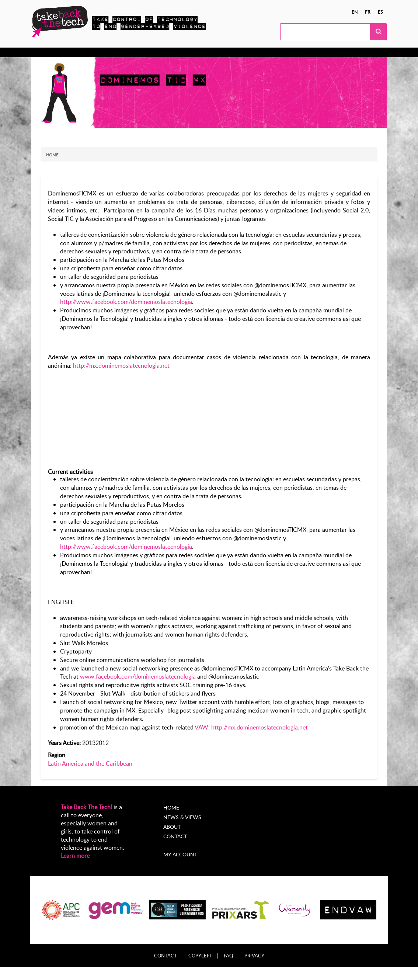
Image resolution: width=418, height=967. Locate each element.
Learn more (75, 856)
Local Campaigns (145, 52)
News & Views (182, 817)
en (355, 12)
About (230, 52)
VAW (201, 727)
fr (367, 12)
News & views (194, 52)
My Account (263, 52)
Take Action (100, 52)
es (380, 12)
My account (180, 854)
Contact (175, 836)
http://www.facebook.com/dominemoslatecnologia (126, 302)
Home (52, 155)
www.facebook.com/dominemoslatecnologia (138, 676)
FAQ (228, 955)
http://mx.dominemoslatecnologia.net (121, 365)
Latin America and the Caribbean (90, 763)
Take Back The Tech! (86, 807)
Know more (60, 52)
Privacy (254, 955)
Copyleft (200, 955)
